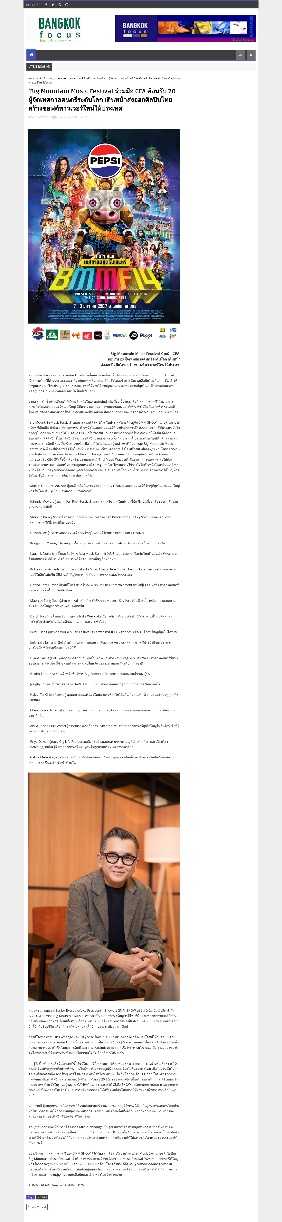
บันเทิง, (85, 117)
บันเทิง (42, 78)
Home (31, 78)
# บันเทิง (42, 1197)
